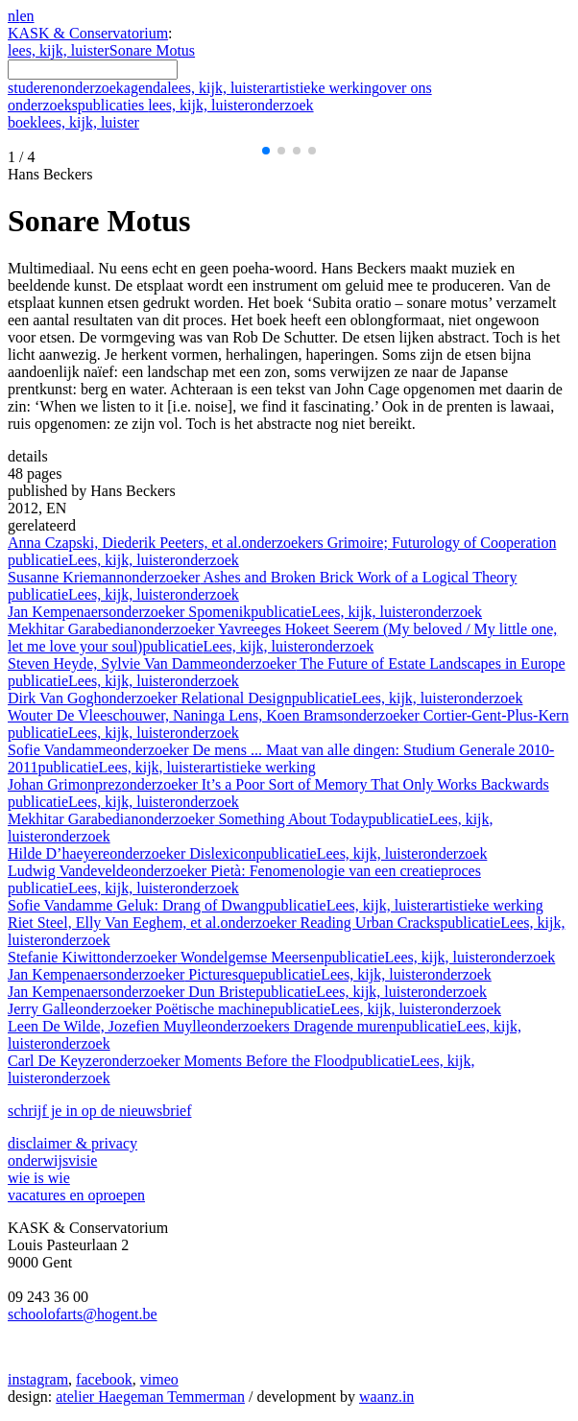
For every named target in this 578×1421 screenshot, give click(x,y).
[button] (266, 150)
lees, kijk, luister (58, 50)
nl (13, 16)
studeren (34, 88)
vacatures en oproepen (76, 1195)
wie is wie (39, 1178)
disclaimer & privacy (72, 1143)
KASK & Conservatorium (88, 33)
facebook (104, 1379)
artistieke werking (324, 88)
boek (73, 122)
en (26, 16)
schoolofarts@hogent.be (82, 1314)
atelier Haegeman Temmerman (150, 1396)
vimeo (159, 1379)
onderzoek (92, 88)
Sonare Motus (152, 50)
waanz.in (386, 1396)
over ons (405, 88)
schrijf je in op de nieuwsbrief (100, 1110)
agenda (145, 88)
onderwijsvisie (52, 1160)
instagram (38, 1379)
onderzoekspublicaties (161, 105)
